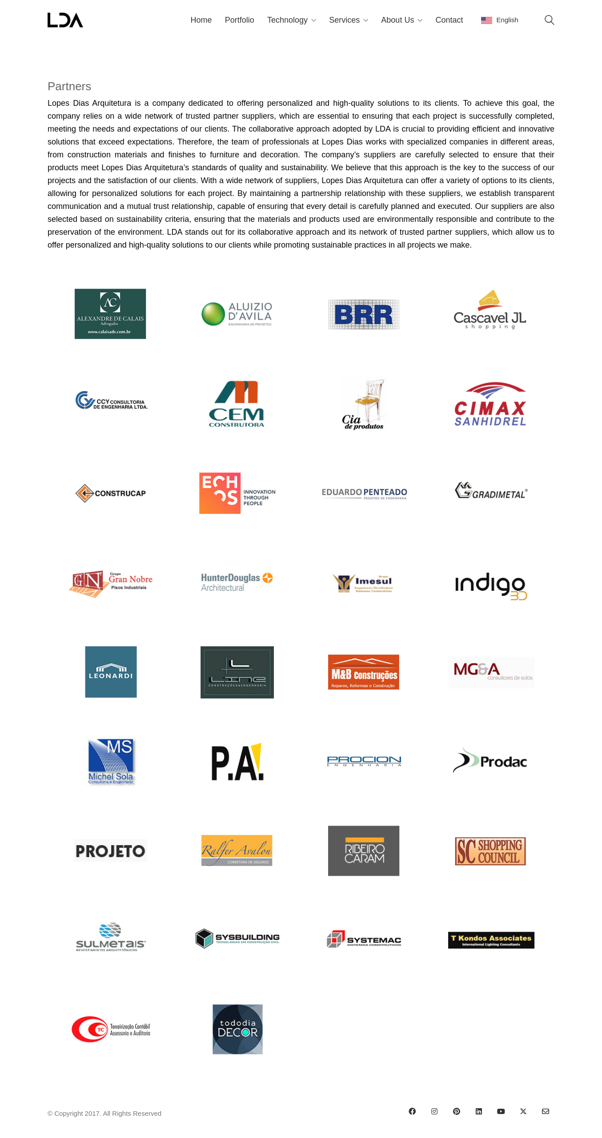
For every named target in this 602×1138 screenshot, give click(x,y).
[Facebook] (412, 1111)
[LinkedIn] (479, 1111)
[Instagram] (434, 1111)
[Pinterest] (457, 1111)
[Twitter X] (523, 1111)
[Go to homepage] (65, 20)
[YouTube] (501, 1111)
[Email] (545, 1111)
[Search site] (549, 21)
